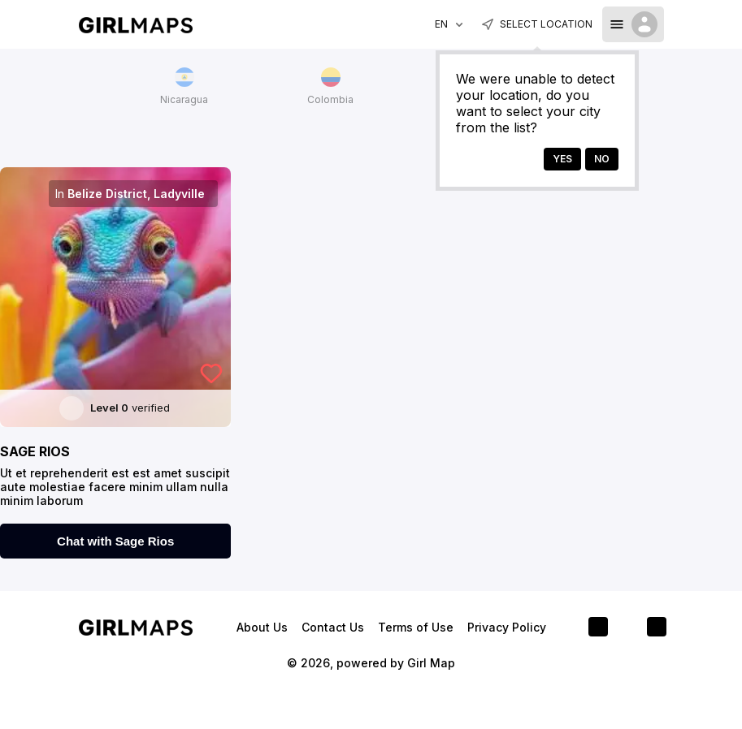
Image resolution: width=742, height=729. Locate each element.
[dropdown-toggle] (633, 24)
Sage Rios (35, 451)
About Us (263, 627)
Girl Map (431, 663)
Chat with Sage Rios (115, 541)
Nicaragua (184, 86)
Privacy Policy (506, 627)
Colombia (330, 86)
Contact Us (334, 627)
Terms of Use (417, 627)
